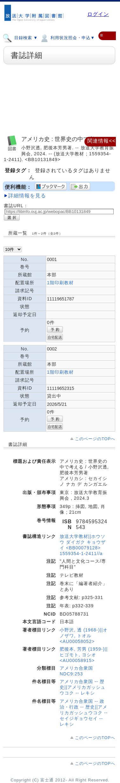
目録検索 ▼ (20, 37)
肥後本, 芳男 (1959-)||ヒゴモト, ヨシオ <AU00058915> (84, 654)
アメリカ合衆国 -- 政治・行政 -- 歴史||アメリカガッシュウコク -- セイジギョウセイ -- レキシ (84, 713)
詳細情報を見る (27, 195)
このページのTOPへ (95, 438)
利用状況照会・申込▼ (67, 37)
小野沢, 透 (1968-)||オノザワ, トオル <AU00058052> (84, 635)
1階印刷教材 (60, 282)
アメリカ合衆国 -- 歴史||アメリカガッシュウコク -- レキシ (82, 687)
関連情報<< (101, 141)
